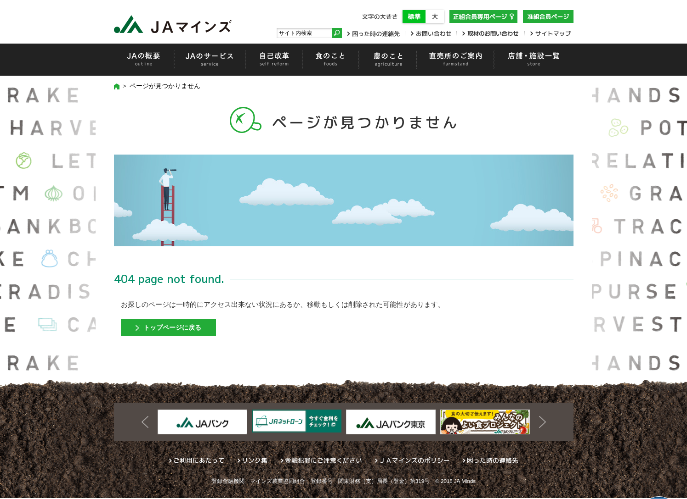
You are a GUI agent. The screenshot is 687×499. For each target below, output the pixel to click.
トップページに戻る (175, 328)
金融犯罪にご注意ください (323, 461)
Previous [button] (145, 423)
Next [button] (542, 423)
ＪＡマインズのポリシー (414, 461)
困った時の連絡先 (492, 461)
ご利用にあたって (199, 461)
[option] (202, 423)
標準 (414, 16)
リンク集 (254, 461)
